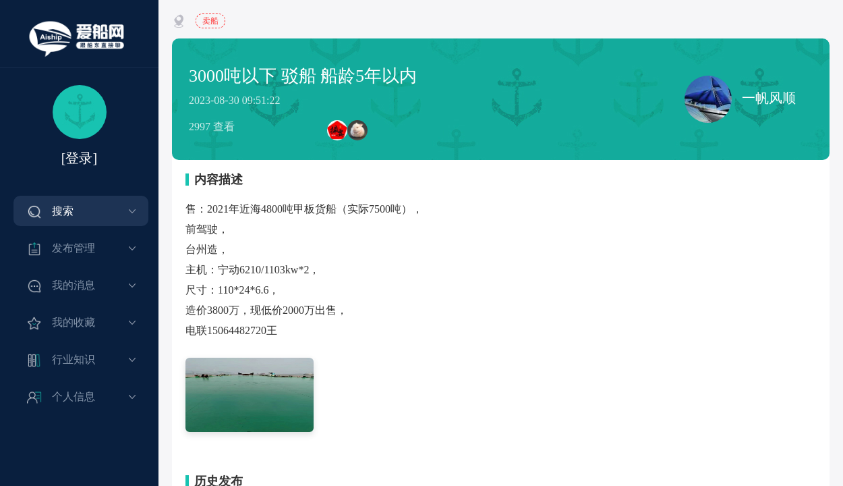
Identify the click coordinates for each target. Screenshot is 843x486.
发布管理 (73, 248)
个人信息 (73, 396)
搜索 (63, 211)
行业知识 (73, 359)
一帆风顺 (740, 99)
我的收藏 (73, 322)
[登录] (79, 158)
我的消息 (73, 285)
